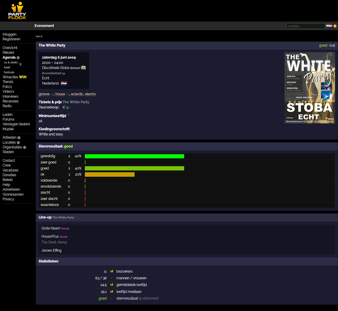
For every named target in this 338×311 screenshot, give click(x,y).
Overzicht (10, 48)
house (60, 94)
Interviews (10, 96)
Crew (7, 165)
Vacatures (10, 170)
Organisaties (12, 147)
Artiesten (9, 137)
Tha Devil (48, 242)
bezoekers (124, 271)
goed (323, 45)
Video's (8, 92)
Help (6, 185)
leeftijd (141, 285)
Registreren (11, 39)
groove (44, 94)
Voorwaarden (13, 194)
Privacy (8, 199)
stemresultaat (127, 298)
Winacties (14, 77)
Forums (8, 119)
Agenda (9, 57)
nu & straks (11, 62)
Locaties (9, 142)
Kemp (62, 242)
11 (105, 271)
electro (90, 94)
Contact (9, 161)
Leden (8, 115)
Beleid (8, 180)
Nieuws (8, 52)
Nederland (50, 83)
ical (332, 45)
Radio (7, 106)
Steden (8, 152)
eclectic (77, 94)
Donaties (9, 175)
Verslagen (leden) (16, 124)
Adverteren (11, 189)
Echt (45, 78)
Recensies (11, 101)
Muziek (8, 129)
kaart (7, 67)
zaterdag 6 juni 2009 (59, 57)
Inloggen (9, 34)
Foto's (7, 87)
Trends (8, 82)
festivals (9, 72)
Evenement (44, 26)
